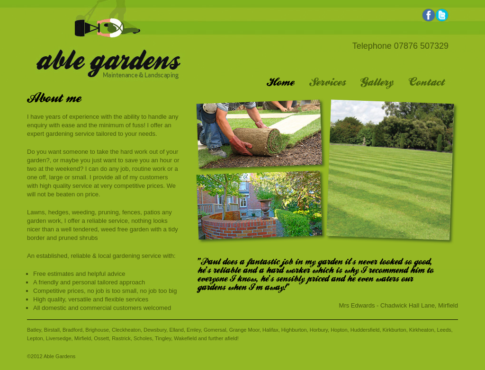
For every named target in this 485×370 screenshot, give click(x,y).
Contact (426, 83)
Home (280, 83)
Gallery (377, 83)
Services (327, 83)
